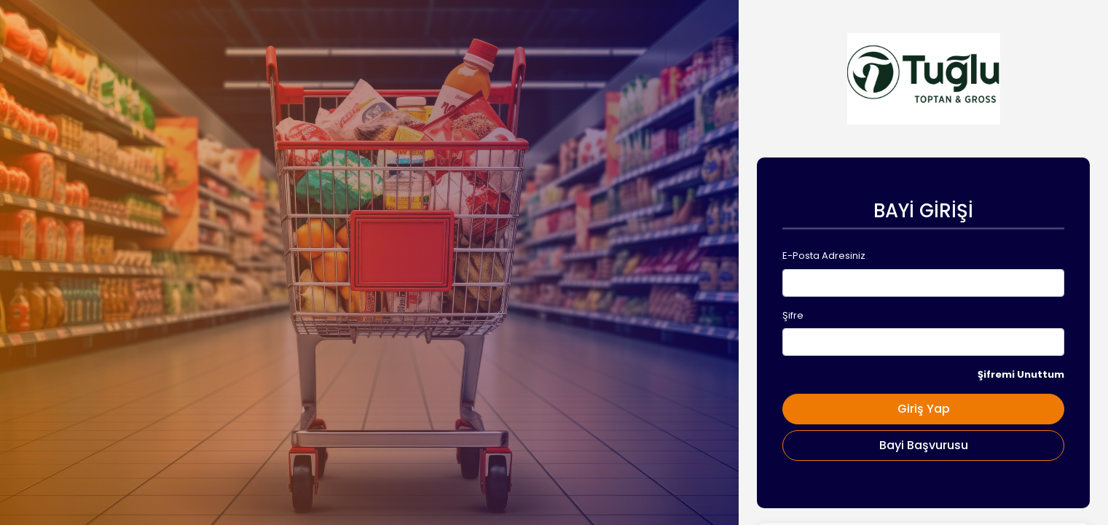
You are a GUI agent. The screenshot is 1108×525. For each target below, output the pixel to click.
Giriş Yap (923, 408)
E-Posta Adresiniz (823, 255)
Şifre (793, 315)
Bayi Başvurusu (923, 445)
